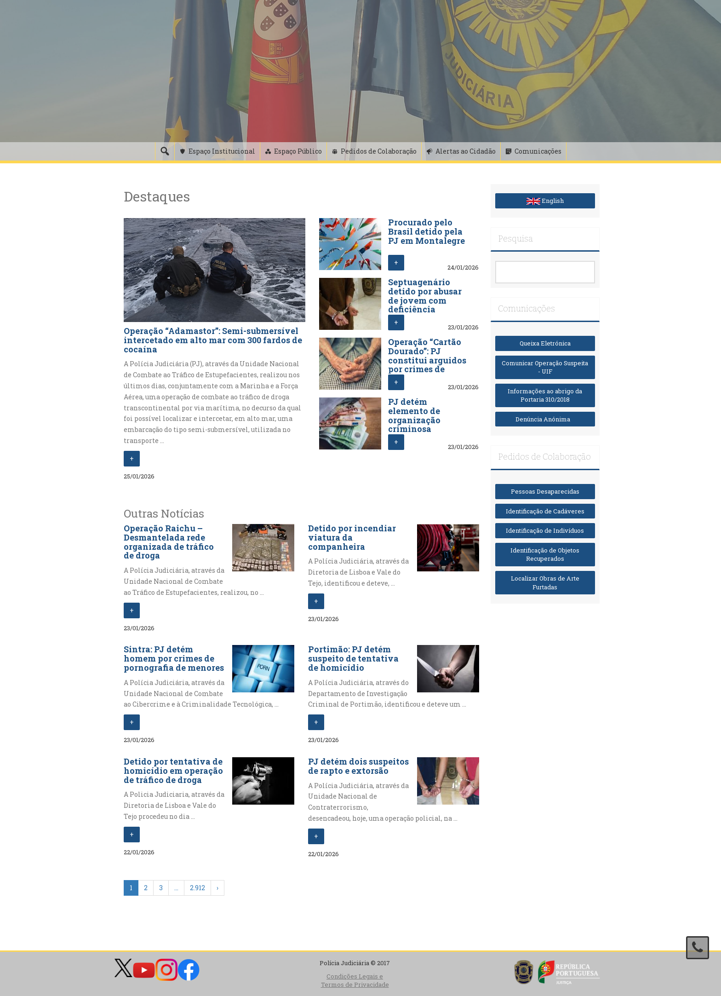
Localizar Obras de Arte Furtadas (545, 582)
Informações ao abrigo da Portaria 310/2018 (545, 395)
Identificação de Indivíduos (545, 530)
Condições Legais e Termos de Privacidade (355, 980)
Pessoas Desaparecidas (545, 491)
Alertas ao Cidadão (465, 151)
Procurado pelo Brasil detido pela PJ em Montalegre (426, 231)
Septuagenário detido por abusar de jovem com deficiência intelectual (425, 300)
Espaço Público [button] (298, 151)
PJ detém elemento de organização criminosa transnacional (418, 419)
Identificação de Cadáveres (545, 511)
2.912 (197, 887)
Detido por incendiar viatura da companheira (352, 537)
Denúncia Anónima (544, 419)
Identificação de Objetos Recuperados (544, 554)
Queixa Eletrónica (545, 343)
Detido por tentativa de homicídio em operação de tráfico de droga (173, 770)
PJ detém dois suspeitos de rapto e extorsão (358, 766)
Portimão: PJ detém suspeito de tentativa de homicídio (353, 658)
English (545, 200)
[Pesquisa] (164, 151)
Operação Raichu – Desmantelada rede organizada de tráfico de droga (169, 542)
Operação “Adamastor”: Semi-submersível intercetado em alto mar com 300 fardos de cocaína (213, 340)
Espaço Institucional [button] (222, 151)
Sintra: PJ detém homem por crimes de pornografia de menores (174, 658)
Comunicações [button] (538, 151)
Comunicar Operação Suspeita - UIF (545, 367)
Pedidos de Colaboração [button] (379, 151)
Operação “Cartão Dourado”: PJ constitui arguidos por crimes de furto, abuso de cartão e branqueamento (427, 369)
